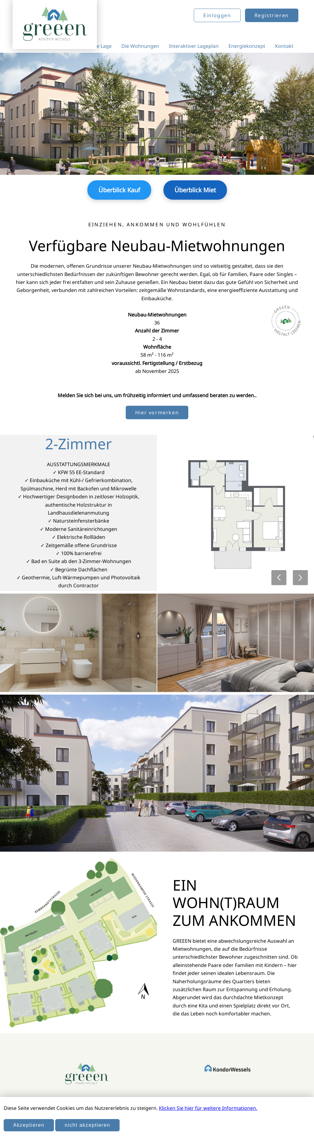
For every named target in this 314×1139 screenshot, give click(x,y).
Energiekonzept (246, 46)
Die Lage (102, 46)
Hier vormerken (157, 412)
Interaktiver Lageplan (194, 46)
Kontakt (284, 46)
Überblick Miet (195, 190)
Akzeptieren (28, 1125)
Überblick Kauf (119, 190)
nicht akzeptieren (87, 1125)
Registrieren (272, 15)
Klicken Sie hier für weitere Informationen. (208, 1108)
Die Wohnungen (140, 46)
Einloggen (217, 15)
